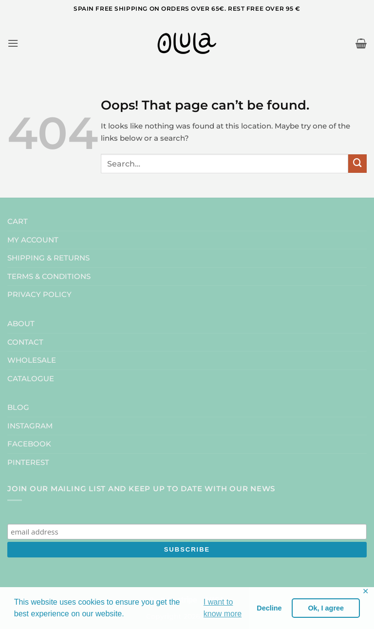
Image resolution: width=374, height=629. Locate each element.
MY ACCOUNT (32, 239)
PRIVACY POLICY (39, 294)
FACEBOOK (29, 443)
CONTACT (25, 342)
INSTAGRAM (30, 425)
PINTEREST (28, 462)
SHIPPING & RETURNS (48, 257)
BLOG (18, 407)
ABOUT (21, 323)
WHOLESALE (31, 360)
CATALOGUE (30, 378)
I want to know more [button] (223, 608)
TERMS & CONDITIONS (49, 276)
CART (17, 221)
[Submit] (357, 163)
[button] (13, 43)
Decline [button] (269, 608)
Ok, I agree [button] (326, 608)
